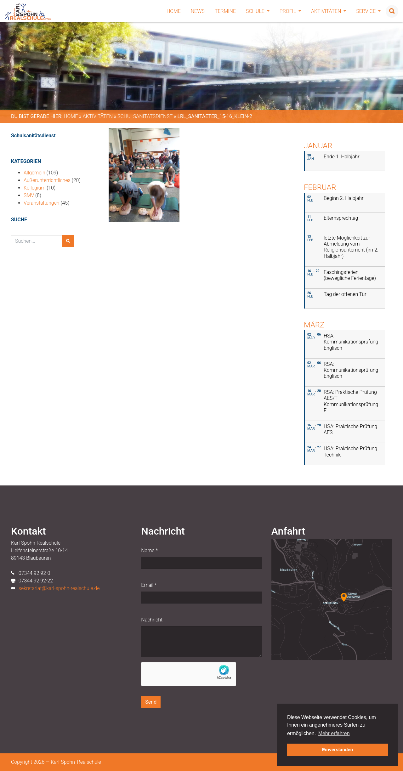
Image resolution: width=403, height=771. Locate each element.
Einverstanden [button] (337, 749)
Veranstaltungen (42, 203)
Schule (258, 11)
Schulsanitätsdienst (145, 116)
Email (148, 585)
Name (149, 550)
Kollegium (34, 188)
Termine (225, 11)
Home (174, 11)
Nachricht (151, 620)
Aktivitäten (328, 11)
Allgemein (34, 173)
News (198, 11)
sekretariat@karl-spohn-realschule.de (59, 588)
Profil (290, 11)
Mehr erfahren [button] (334, 733)
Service (368, 11)
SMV (29, 195)
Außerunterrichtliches (47, 180)
